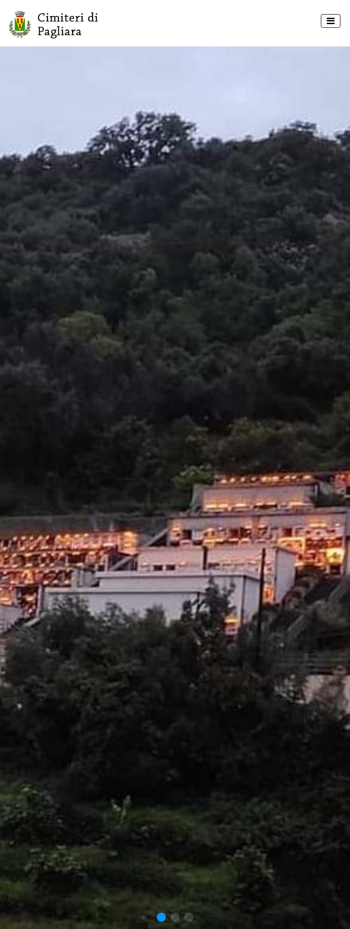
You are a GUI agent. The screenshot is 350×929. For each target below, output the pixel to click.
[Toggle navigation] (330, 21)
